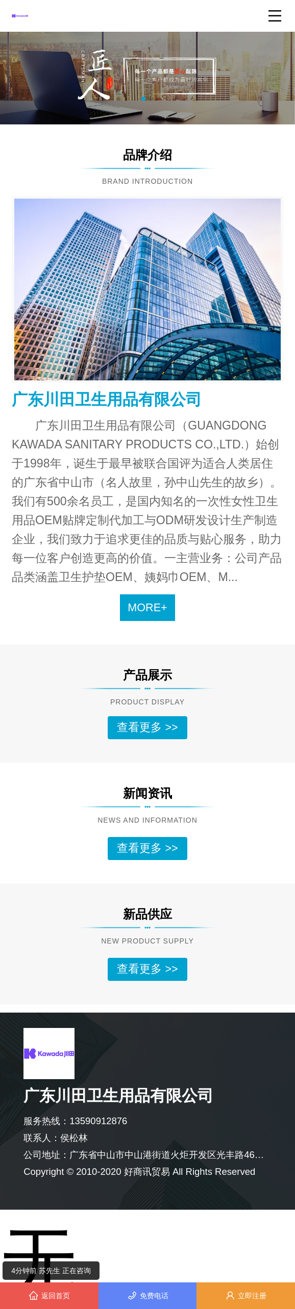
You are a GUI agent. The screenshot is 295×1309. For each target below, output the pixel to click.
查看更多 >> (147, 727)
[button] (143, 99)
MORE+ (147, 607)
